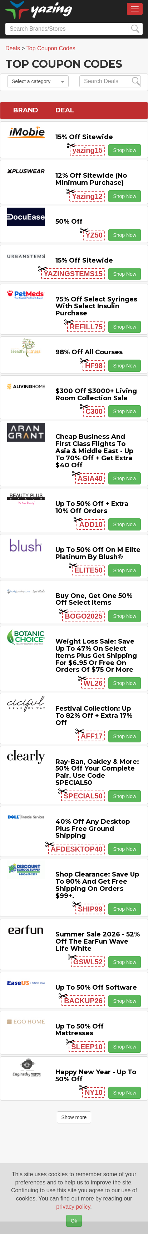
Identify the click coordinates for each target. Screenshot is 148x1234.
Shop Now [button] (124, 150)
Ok (74, 1221)
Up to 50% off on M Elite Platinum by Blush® (97, 553)
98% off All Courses (89, 352)
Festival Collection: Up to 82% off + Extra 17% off (93, 716)
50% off (69, 221)
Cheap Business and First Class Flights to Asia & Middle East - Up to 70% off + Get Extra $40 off (94, 451)
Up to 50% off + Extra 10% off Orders (91, 507)
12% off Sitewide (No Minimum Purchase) (91, 179)
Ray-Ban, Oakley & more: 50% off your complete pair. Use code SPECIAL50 (97, 772)
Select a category (38, 81)
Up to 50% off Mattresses (79, 1029)
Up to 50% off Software (96, 987)
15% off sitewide (84, 137)
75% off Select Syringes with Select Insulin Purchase (96, 306)
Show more (74, 1117)
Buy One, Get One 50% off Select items (93, 599)
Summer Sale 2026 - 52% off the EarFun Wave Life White (97, 941)
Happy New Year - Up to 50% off (95, 1075)
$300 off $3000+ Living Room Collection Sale (96, 394)
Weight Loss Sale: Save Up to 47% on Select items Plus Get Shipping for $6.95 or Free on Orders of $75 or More (96, 656)
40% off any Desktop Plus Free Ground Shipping (92, 829)
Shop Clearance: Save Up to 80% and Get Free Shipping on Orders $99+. (97, 884)
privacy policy (73, 1207)
